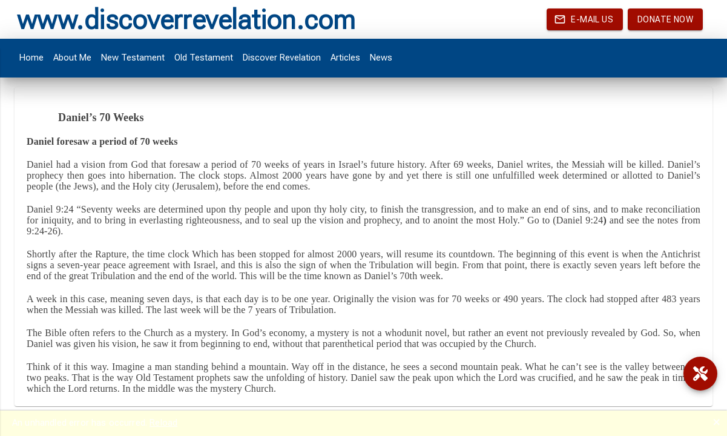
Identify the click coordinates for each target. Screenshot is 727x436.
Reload (163, 422)
